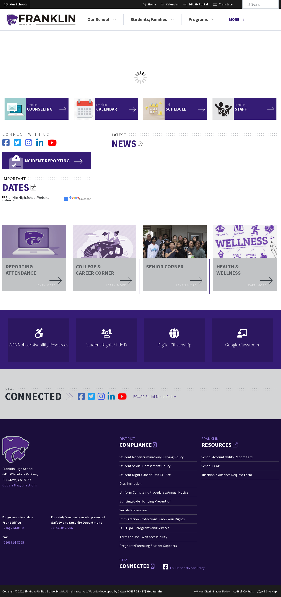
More (236, 19)
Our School (101, 19)
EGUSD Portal (203, 4)
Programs (201, 19)
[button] (18, 4)
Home (157, 4)
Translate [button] (230, 4)
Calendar (177, 4)
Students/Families (152, 19)
